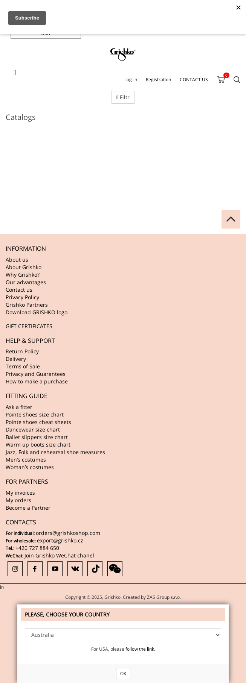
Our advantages (26, 282)
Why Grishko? (23, 274)
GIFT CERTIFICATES (29, 326)
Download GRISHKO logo (36, 312)
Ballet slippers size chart (37, 437)
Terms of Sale (23, 366)
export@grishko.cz (60, 540)
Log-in (130, 79)
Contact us (19, 289)
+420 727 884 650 (37, 547)
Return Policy (22, 351)
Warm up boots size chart (38, 444)
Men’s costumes (26, 459)
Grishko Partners (27, 304)
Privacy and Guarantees (36, 373)
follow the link (139, 649)
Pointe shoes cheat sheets (38, 422)
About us (17, 259)
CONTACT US (194, 79)
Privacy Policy (22, 297)
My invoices (20, 492)
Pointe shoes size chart (35, 414)
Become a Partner (28, 507)
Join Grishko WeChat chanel (59, 555)
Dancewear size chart (33, 429)
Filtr (123, 97)
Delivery (16, 358)
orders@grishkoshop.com (68, 532)
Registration (158, 79)
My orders (18, 500)
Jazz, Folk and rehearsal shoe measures (55, 452)
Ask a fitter (19, 406)
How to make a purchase (37, 381)
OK (123, 673)
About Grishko (23, 267)
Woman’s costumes (30, 467)
